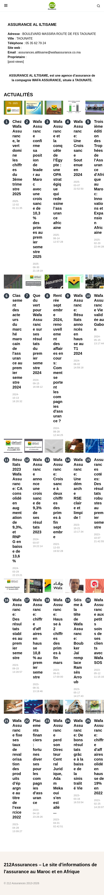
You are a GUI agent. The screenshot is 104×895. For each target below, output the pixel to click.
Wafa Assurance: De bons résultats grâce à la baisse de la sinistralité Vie (79, 754)
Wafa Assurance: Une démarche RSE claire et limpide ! (78, 489)
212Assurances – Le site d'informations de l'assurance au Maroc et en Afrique (50, 868)
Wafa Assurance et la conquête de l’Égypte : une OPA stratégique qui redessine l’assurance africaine (58, 174)
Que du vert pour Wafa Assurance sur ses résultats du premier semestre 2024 (38, 334)
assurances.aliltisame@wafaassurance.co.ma (49, 52)
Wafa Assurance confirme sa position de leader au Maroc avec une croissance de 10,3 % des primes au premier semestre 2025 (38, 189)
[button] (6, 5)
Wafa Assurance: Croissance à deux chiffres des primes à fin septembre (58, 498)
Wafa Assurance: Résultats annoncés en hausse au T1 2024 (79, 324)
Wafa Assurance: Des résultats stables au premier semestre (17, 629)
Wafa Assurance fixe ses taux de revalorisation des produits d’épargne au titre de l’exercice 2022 (17, 769)
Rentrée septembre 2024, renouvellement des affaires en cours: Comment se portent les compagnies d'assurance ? (58, 358)
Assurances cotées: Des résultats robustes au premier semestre (99, 493)
